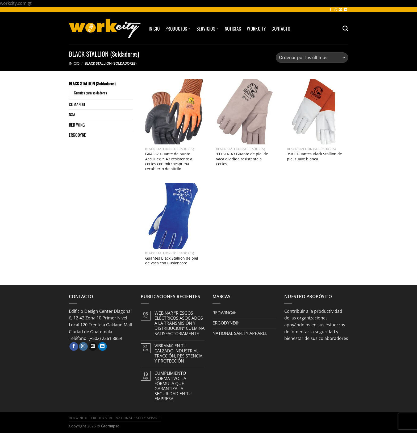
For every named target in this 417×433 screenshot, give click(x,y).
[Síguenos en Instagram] (335, 9)
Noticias (233, 28)
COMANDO (77, 104)
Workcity (256, 28)
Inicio (154, 28)
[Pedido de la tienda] (312, 57)
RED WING (77, 125)
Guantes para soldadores (90, 92)
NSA (72, 114)
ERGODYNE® (225, 323)
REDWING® (224, 313)
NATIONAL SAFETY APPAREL (239, 333)
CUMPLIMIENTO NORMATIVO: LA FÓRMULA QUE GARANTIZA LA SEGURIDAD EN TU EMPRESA (173, 386)
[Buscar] (345, 28)
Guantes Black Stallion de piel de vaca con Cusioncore (171, 261)
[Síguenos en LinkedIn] (345, 9)
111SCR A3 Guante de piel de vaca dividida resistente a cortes (242, 159)
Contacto (281, 28)
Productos (178, 28)
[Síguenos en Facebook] (330, 9)
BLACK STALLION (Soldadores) (92, 83)
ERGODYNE (77, 135)
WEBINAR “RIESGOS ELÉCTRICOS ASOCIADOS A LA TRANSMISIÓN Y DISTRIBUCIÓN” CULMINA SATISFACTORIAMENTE (180, 323)
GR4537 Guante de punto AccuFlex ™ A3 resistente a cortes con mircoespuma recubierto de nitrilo (168, 161)
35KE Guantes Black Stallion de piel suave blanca (314, 156)
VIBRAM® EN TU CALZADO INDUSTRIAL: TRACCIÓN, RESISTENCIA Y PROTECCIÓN (178, 353)
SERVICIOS (208, 28)
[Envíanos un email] (340, 9)
